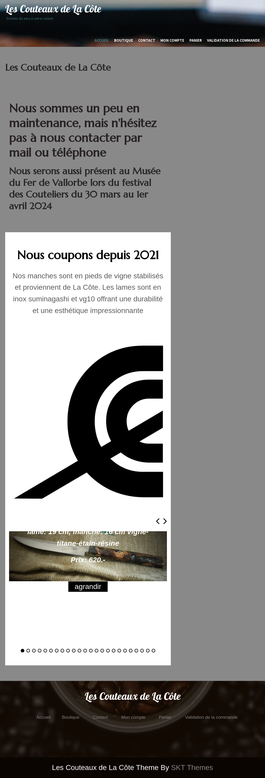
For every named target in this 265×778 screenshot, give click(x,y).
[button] (22, 650)
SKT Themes (192, 768)
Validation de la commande (233, 40)
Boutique (123, 40)
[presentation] (157, 521)
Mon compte (172, 40)
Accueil (101, 40)
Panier (195, 40)
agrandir (88, 587)
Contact (146, 40)
